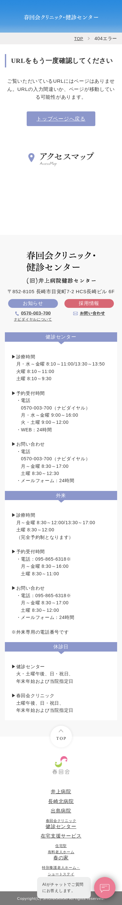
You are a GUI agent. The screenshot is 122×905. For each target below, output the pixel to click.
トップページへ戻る (60, 119)
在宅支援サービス (61, 836)
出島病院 (61, 810)
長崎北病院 (61, 801)
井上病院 (61, 791)
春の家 (61, 852)
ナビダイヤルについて (33, 319)
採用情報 (89, 303)
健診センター (61, 824)
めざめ (61, 874)
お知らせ (33, 303)
